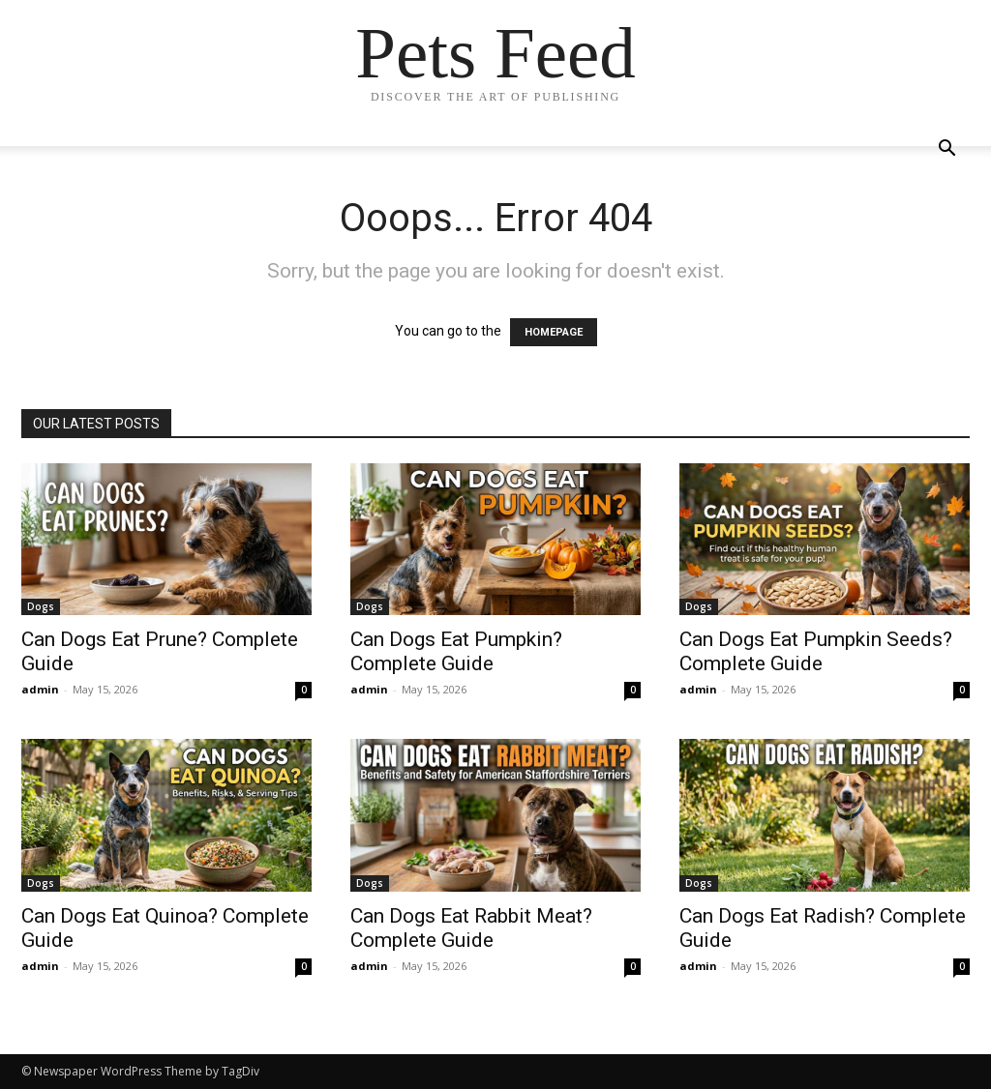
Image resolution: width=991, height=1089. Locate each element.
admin (40, 689)
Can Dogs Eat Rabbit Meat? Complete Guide (471, 928)
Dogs (40, 606)
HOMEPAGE (554, 332)
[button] (946, 150)
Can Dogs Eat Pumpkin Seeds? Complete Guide (815, 651)
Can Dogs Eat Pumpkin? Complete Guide (456, 651)
